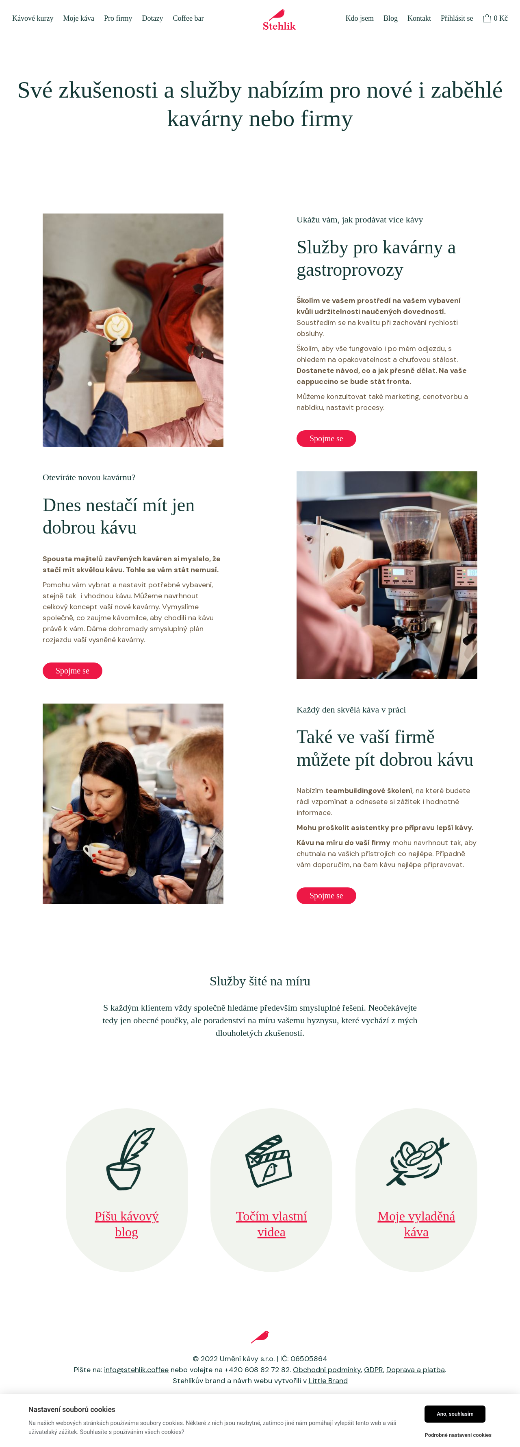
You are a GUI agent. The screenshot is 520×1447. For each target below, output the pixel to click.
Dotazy (152, 18)
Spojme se (326, 438)
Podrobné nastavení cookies (458, 1435)
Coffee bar (188, 18)
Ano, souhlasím (455, 1414)
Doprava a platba (415, 1370)
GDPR (373, 1370)
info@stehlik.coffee (136, 1370)
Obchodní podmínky (327, 1370)
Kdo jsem (359, 18)
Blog (391, 18)
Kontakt (419, 18)
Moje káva (78, 18)
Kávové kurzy (32, 18)
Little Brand (328, 1381)
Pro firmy (118, 18)
